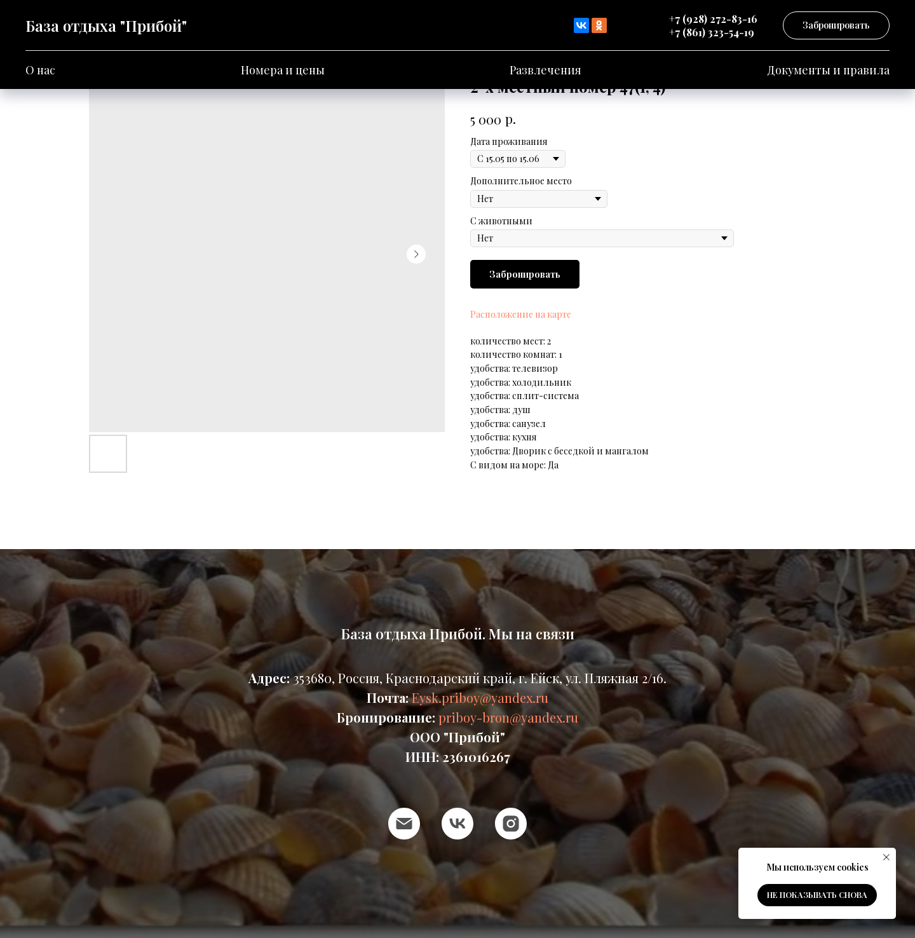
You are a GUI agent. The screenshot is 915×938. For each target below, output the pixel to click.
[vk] (457, 823)
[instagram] (511, 823)
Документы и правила (828, 70)
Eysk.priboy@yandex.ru (480, 697)
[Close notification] (886, 857)
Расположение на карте (520, 314)
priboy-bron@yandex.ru (508, 717)
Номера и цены (283, 70)
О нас (40, 70)
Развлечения (545, 70)
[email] (404, 823)
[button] (836, 25)
